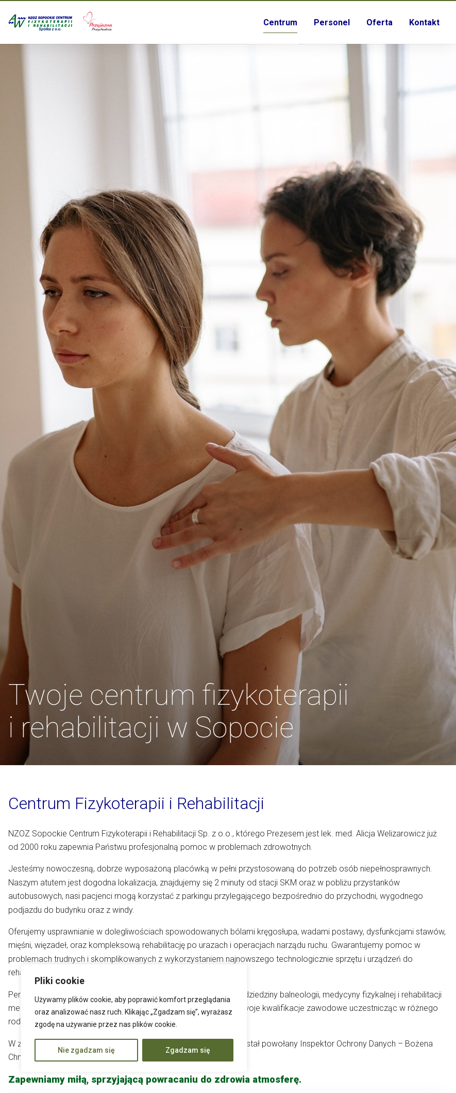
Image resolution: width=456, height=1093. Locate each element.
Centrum (280, 22)
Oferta (379, 22)
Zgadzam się (187, 1050)
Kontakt (424, 22)
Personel (332, 22)
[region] (134, 1018)
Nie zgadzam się (86, 1050)
